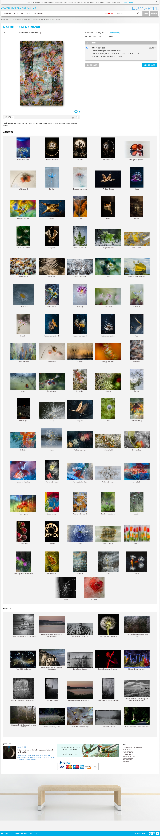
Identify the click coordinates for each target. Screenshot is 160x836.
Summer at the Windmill (137, 267)
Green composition (23, 237)
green (5, 125)
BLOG (28, 14)
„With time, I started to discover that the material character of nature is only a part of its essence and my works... (36, 757)
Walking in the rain (80, 441)
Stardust (136, 207)
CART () (33, 833)
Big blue (52, 178)
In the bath (137, 473)
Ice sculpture (137, 441)
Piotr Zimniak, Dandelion (108, 625)
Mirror (51, 439)
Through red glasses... (137, 151)
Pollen (136, 563)
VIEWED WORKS (21, 833)
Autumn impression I (108, 325)
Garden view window (108, 503)
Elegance (52, 237)
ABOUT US (38, 14)
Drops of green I (108, 239)
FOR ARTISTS (128, 752)
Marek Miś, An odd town (137, 660)
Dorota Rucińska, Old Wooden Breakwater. (52, 659)
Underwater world (23, 149)
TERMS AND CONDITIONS (132, 747)
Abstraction (136, 351)
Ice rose (94, 588)
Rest (136, 325)
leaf (15, 123)
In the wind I (137, 240)
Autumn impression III (51, 325)
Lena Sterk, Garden (80, 661)
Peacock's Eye (108, 149)
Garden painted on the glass (23, 563)
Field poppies (23, 505)
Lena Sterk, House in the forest (108, 689)
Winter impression (80, 268)
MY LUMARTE (6, 833)
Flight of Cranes (108, 180)
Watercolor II (23, 180)
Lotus (80, 207)
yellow (68, 123)
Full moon (80, 149)
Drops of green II (80, 237)
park (40, 123)
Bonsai (136, 380)
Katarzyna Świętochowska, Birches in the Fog (23, 717)
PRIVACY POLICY (129, 757)
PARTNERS (127, 750)
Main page (5, 19)
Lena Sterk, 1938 (51, 689)
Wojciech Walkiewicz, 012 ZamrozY (23, 689)
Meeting (136, 503)
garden (35, 123)
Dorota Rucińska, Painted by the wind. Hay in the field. (137, 690)
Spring (137, 534)
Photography (114, 33)
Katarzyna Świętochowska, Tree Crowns (137, 626)
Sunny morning (136, 409)
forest (45, 123)
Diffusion (23, 441)
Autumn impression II (80, 325)
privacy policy (128, 2)
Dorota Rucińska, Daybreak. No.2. (80, 691)
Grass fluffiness (23, 353)
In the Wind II (108, 442)
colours (62, 123)
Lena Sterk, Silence (108, 719)
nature (24, 123)
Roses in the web (52, 471)
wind (56, 123)
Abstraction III (23, 267)
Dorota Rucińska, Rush (52, 718)
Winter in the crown (108, 474)
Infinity (52, 209)
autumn (51, 123)
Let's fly (52, 411)
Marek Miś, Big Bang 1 (23, 660)
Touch (136, 178)
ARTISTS (7, 14)
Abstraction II (52, 563)
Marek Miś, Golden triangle (80, 717)
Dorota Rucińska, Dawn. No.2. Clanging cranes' (52, 626)
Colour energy (52, 503)
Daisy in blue (23, 295)
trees (19, 123)
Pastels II (136, 295)
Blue (80, 534)
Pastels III (108, 297)
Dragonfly (80, 410)
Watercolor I (52, 353)
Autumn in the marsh (80, 503)
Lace (108, 563)
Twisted (108, 267)
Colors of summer (23, 209)
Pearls (65, 588)
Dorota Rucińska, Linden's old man (137, 717)
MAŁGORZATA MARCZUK (33, 19)
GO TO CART (92, 65)
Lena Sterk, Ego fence (80, 630)
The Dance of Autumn (53, 19)
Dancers (52, 532)
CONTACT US (128, 754)
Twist (108, 409)
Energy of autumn (108, 353)
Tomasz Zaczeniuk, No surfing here (23, 625)
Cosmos (108, 382)
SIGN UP (154, 13)
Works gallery (16, 19)
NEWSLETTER (128, 759)
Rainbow (80, 563)
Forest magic (52, 382)
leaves (10, 123)
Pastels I (23, 325)
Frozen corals (23, 532)
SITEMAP (126, 761)
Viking (108, 207)
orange (74, 123)
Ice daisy (80, 295)
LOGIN (145, 13)
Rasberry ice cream (80, 178)
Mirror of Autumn (108, 535)
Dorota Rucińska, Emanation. (108, 660)
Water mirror (52, 295)
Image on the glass (23, 472)
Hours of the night (52, 149)
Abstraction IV (52, 267)
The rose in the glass (80, 473)
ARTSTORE (18, 14)
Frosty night (23, 409)
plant (30, 123)
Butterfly (23, 382)
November (80, 380)
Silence (80, 353)
